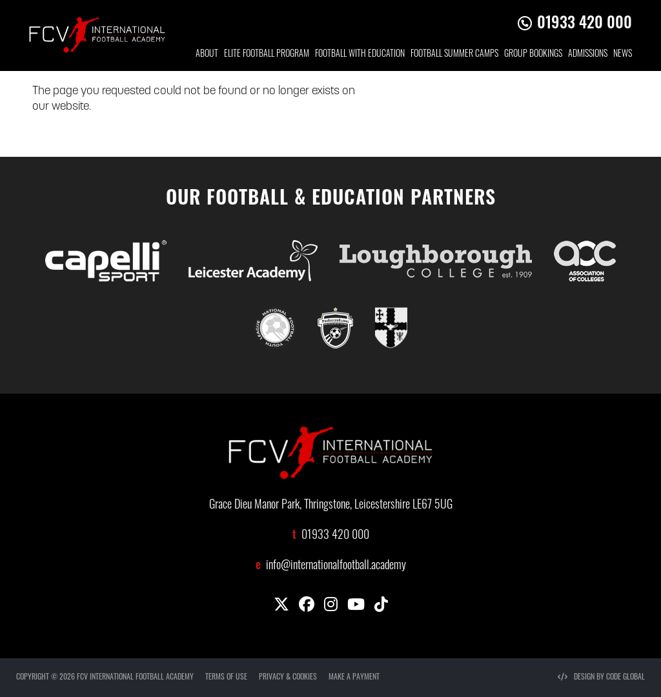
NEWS (622, 54)
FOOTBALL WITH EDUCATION (360, 54)
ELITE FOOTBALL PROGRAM (266, 54)
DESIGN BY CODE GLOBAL (601, 678)
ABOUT (207, 54)
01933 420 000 (584, 24)
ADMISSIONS (587, 54)
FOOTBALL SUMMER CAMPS (454, 54)
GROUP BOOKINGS (533, 54)
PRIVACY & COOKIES (288, 678)
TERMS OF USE (226, 678)
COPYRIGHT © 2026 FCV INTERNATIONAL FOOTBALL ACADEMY (105, 678)
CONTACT (617, 87)
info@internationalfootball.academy (336, 566)
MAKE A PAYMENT (354, 678)
